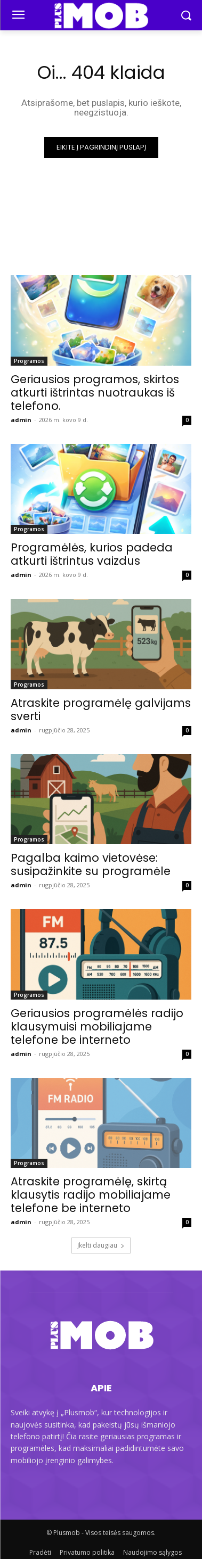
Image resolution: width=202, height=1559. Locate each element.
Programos (29, 361)
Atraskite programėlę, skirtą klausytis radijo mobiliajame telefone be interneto (91, 1195)
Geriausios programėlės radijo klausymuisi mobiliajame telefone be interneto (97, 1026)
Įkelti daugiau (101, 1245)
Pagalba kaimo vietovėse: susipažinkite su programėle (91, 864)
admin (21, 420)
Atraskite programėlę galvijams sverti (101, 709)
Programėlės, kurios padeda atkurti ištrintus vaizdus (92, 554)
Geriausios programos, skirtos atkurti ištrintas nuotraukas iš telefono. (95, 393)
